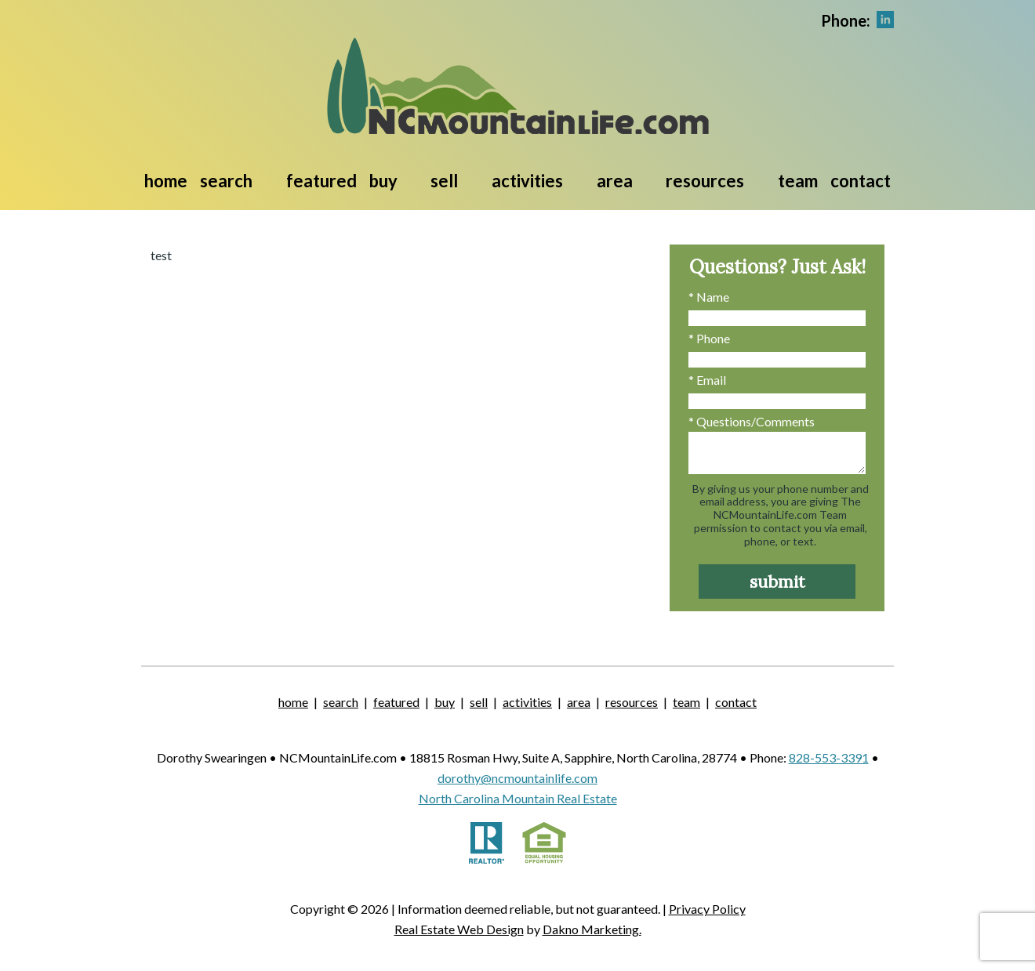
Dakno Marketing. (592, 929)
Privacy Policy (707, 908)
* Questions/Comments (751, 421)
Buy (444, 701)
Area (578, 701)
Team (798, 180)
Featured (321, 180)
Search (340, 701)
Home (165, 180)
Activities (527, 701)
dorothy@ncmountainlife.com (517, 777)
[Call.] (845, 19)
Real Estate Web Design (459, 929)
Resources (631, 701)
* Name (708, 296)
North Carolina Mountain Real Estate (518, 798)
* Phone (709, 338)
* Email (707, 379)
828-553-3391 (829, 757)
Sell (479, 701)
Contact (860, 180)
